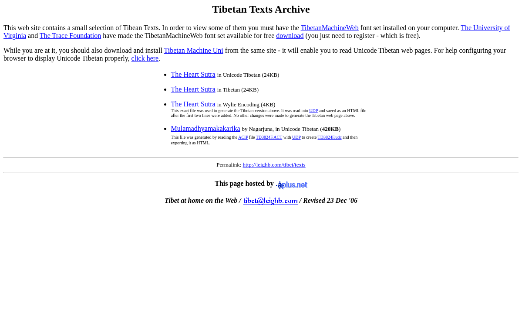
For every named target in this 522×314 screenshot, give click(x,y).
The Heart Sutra (193, 74)
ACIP (243, 137)
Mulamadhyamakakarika (205, 128)
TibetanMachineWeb (330, 27)
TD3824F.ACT (269, 137)
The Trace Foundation (70, 35)
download (289, 35)
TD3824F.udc (330, 137)
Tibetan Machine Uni (193, 50)
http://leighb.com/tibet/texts (274, 164)
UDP (313, 110)
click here (145, 58)
